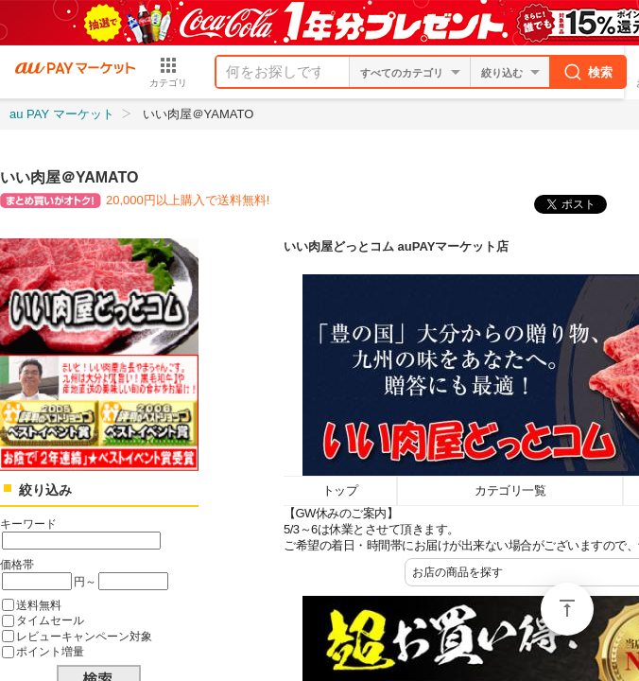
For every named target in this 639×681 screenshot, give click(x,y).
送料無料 (38, 605)
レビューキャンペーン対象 (84, 636)
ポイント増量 (50, 651)
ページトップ (567, 609)
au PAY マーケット (61, 114)
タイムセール (50, 620)
